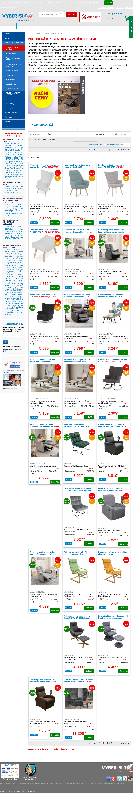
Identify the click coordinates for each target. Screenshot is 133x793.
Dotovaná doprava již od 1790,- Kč (13, 140)
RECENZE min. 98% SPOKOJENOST (88, 2)
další (123, 150)
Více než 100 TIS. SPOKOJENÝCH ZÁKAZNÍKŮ (10, 222)
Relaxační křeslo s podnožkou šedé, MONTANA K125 (78, 618)
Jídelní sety (68, 26)
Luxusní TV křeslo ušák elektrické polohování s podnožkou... (78, 682)
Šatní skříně (94, 26)
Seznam (124, 134)
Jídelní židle (44, 26)
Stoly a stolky (56, 26)
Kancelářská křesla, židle (14, 43)
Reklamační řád (51, 2)
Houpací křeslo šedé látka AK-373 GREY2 (112, 362)
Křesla (13, 26)
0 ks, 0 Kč (118, 15)
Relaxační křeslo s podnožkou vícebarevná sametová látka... (111, 296)
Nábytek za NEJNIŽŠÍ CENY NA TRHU (12, 246)
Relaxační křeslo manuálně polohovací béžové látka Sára (45, 426)
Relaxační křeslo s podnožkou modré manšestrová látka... (43, 361)
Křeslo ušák (10, 75)
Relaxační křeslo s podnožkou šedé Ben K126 (113, 618)
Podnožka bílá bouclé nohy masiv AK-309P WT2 (45, 232)
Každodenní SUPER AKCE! (11, 183)
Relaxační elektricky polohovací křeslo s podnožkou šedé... (112, 426)
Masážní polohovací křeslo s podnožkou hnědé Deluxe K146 (43, 681)
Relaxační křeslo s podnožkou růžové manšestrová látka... (77, 361)
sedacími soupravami (84, 71)
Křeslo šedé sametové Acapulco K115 (77, 490)
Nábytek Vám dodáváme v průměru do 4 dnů (13, 199)
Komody (104, 26)
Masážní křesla (11, 84)
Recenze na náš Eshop (106, 8)
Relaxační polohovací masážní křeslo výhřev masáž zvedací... (113, 232)
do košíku (55, 223)
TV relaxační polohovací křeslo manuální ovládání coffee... (78, 297)
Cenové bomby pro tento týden (12, 350)
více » (57, 209)
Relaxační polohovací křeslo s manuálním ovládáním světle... (44, 554)
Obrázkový (112, 134)
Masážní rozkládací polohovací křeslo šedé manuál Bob (111, 490)
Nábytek (6, 26)
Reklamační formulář (66, 2)
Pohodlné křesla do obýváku (12, 48)
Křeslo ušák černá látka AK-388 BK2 (43, 297)
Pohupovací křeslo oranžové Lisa (112, 553)
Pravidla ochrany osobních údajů (11, 2)
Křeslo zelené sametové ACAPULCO (77, 426)
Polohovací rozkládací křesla (13, 59)
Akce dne (93, 17)
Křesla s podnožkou (12, 71)
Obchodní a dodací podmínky (34, 2)
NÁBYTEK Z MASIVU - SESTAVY (27, 26)
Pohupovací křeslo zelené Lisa (77, 554)
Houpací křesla (11, 80)
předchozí (92, 150)
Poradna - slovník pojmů (8, 8)
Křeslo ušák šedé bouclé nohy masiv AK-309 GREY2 (111, 168)
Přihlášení (119, 8)
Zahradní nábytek (81, 26)
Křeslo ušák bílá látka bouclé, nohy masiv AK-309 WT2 (45, 167)
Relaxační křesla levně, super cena (14, 65)
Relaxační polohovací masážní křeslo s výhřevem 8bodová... (79, 232)
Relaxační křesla (11, 53)
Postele (111, 26)
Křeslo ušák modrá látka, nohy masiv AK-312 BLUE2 (77, 166)
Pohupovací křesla (12, 88)
